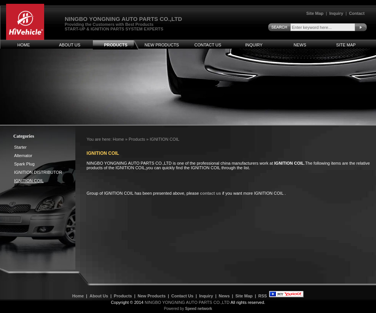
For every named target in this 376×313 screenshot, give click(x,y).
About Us (69, 45)
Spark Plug (24, 164)
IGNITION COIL (165, 139)
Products (115, 45)
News (300, 45)
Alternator (23, 155)
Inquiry (336, 13)
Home (24, 45)
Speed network (198, 309)
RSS (262, 296)
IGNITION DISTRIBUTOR (38, 172)
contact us (210, 193)
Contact (357, 13)
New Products (162, 45)
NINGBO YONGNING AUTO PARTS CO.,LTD (187, 302)
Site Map (314, 13)
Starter (20, 147)
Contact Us (207, 45)
